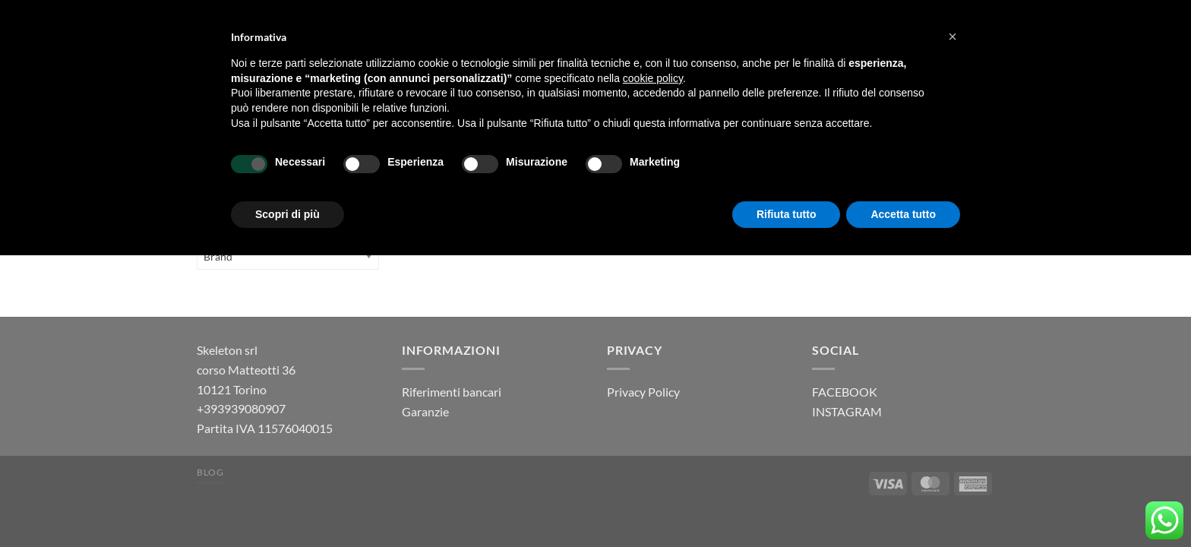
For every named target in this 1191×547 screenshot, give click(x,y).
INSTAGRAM (847, 411)
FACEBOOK (844, 391)
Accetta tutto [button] (903, 214)
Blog (210, 472)
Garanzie (425, 411)
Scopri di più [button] (287, 214)
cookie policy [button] (653, 78)
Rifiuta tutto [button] (787, 214)
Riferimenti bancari (451, 391)
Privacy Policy (643, 391)
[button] (952, 36)
